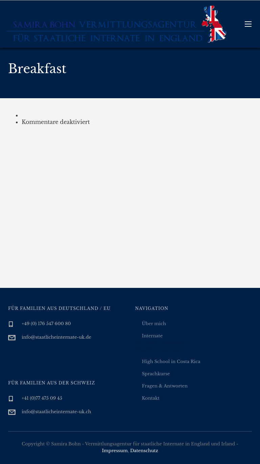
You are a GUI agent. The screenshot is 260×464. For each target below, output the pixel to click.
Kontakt (150, 398)
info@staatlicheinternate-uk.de (56, 337)
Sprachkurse (156, 374)
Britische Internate (161, 342)
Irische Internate (158, 349)
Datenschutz (144, 451)
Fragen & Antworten (165, 386)
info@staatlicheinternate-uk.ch (56, 412)
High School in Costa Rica (171, 361)
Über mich (154, 323)
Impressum (115, 451)
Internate (152, 336)
